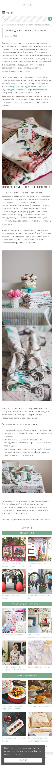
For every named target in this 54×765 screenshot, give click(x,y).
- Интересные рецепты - (27, 675)
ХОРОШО (23, 760)
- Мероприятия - (27, 533)
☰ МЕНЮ (8, 13)
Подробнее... (17, 754)
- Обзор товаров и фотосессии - (27, 604)
